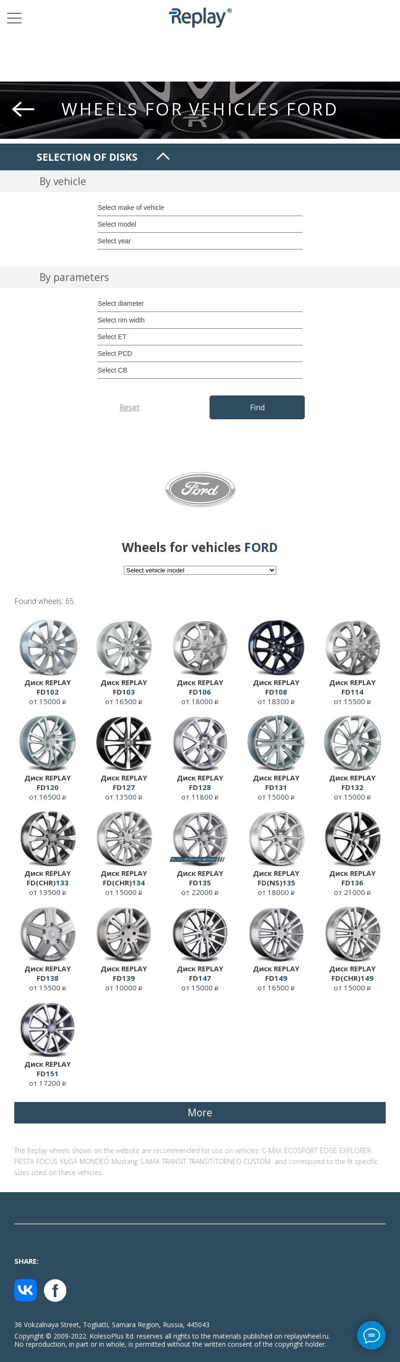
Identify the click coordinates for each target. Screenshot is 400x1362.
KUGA (68, 1161)
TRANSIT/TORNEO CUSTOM (229, 1161)
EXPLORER (355, 1150)
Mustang (124, 1161)
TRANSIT (174, 1161)
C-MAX (272, 1150)
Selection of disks (87, 157)
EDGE (328, 1150)
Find (257, 407)
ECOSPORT (301, 1150)
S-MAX (150, 1161)
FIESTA (24, 1161)
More (200, 1112)
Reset (130, 407)
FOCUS (47, 1161)
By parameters (74, 277)
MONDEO (94, 1161)
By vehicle (63, 181)
